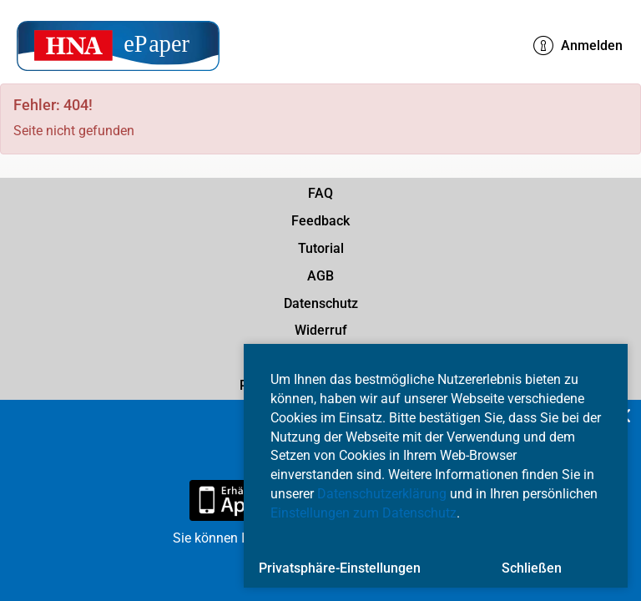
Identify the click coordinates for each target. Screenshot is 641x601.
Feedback (320, 221)
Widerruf (321, 330)
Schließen (532, 568)
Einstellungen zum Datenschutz (363, 513)
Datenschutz (321, 303)
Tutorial (321, 248)
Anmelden (578, 46)
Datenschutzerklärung (382, 494)
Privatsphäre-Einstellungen (340, 568)
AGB (320, 276)
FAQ (320, 193)
